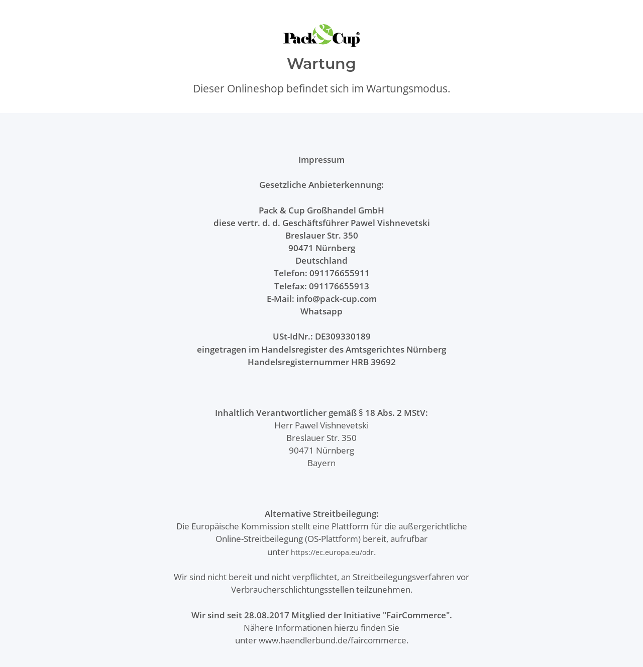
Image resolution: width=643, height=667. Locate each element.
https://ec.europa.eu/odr (332, 552)
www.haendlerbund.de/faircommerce (332, 640)
